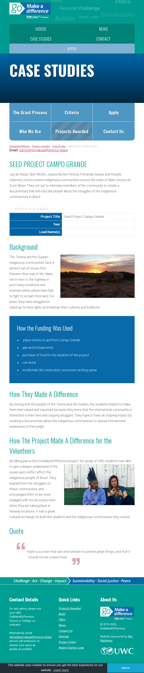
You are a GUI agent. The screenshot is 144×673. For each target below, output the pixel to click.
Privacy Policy (67, 642)
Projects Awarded (72, 131)
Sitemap (64, 636)
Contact (103, 39)
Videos (40, 29)
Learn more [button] (61, 670)
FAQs (62, 619)
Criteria (72, 112)
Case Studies (40, 39)
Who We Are (30, 131)
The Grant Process (30, 112)
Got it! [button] (126, 667)
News (103, 29)
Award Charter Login (71, 647)
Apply (72, 48)
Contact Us (114, 131)
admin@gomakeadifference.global (43, 150)
